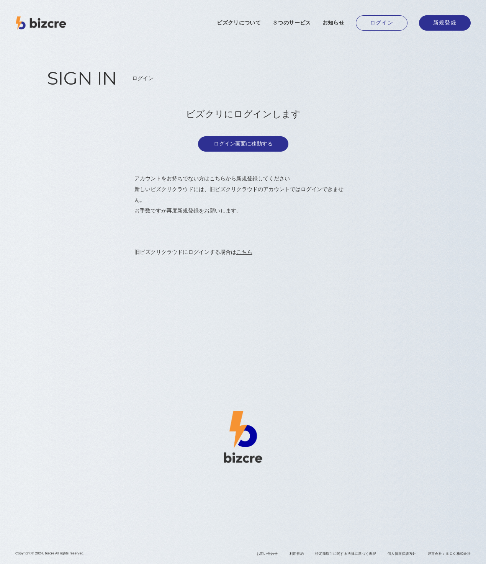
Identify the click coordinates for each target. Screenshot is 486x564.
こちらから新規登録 (233, 178)
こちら (244, 252)
